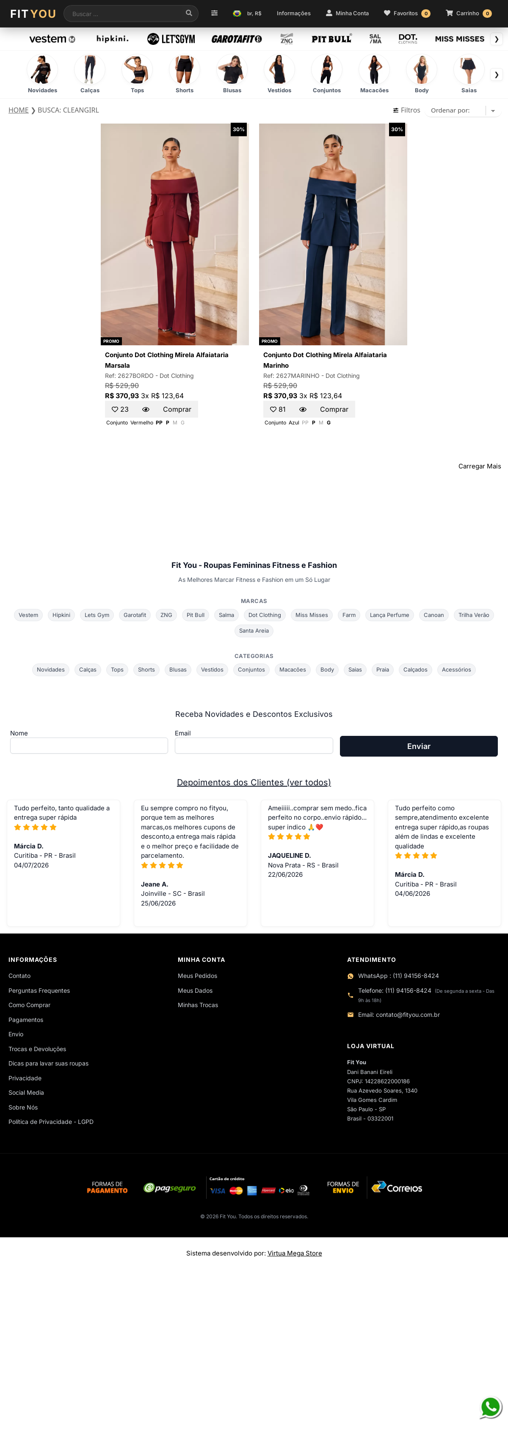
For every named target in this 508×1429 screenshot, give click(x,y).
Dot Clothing (177, 375)
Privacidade (24, 1078)
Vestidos (212, 669)
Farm (349, 614)
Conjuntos (251, 669)
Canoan (434, 614)
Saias (355, 669)
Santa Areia (254, 630)
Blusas (178, 669)
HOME (18, 110)
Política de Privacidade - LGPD (51, 1121)
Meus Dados (195, 990)
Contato (19, 975)
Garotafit (135, 614)
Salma (226, 614)
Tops (117, 669)
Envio (15, 1034)
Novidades (51, 669)
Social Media (26, 1092)
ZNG (166, 614)
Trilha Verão (473, 614)
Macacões (292, 669)
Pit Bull (195, 614)
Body (327, 669)
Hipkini (61, 614)
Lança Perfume (389, 614)
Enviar (419, 746)
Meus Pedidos (197, 975)
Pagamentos (25, 1019)
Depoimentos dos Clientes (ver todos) (254, 782)
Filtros (406, 110)
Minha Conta (347, 13)
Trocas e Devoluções (37, 1048)
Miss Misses (311, 614)
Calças (88, 669)
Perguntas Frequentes (39, 990)
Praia (382, 669)
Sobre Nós (23, 1107)
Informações (294, 13)
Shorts (146, 669)
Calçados (415, 669)
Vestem (28, 614)
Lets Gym (97, 614)
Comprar (177, 409)
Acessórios (456, 669)
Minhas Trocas (198, 1004)
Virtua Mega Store (295, 1253)
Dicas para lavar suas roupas (48, 1063)
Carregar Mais (479, 466)
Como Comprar (29, 1004)
